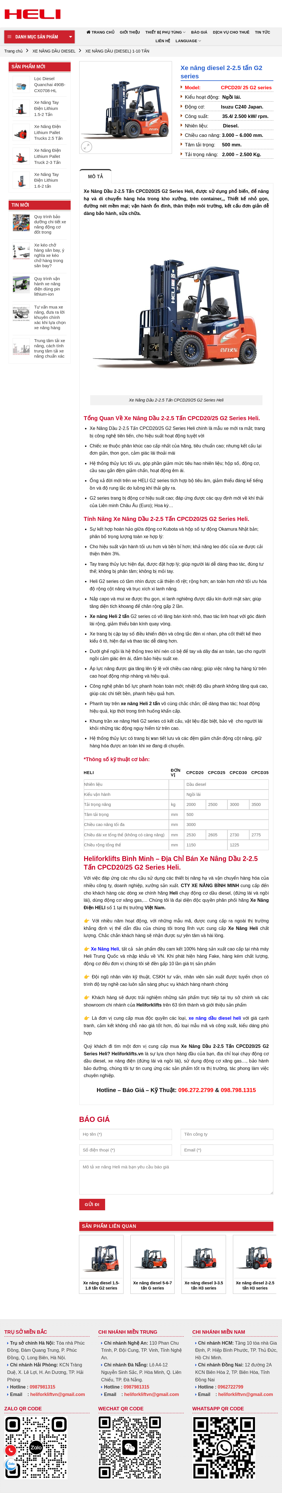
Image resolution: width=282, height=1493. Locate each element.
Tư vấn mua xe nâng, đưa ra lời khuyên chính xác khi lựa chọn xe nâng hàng (50, 317)
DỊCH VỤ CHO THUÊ (231, 32)
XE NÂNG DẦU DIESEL (54, 51)
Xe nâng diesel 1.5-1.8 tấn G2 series (101, 1285)
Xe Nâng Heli (105, 949)
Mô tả (95, 176)
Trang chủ (13, 51)
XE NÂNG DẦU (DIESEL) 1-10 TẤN (117, 51)
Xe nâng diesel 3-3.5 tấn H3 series (204, 1285)
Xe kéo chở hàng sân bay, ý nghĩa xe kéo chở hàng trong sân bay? (49, 255)
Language (188, 41)
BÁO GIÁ (199, 32)
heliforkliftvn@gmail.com (57, 1394)
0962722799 (230, 1387)
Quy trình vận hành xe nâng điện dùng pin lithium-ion (47, 286)
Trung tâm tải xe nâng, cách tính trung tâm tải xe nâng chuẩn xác (49, 348)
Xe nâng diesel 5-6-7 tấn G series (152, 1285)
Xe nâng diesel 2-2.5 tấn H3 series (255, 1285)
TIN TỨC (262, 32)
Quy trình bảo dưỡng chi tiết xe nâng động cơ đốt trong (50, 224)
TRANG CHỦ (103, 32)
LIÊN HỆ (163, 41)
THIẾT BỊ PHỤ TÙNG (165, 32)
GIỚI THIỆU (130, 32)
